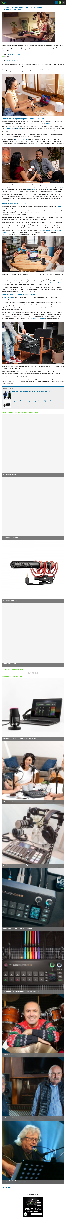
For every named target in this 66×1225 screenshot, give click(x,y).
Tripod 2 (52, 282)
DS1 (59, 282)
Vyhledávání (56, 2)
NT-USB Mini (41, 230)
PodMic (34, 318)
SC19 (33, 189)
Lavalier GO (10, 128)
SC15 (27, 189)
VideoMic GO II (58, 230)
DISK (3, 56)
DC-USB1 (12, 312)
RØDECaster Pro (8, 297)
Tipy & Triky (17, 54)
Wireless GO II (6, 232)
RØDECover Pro (49, 375)
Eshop (60, 2)
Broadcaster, (13, 320)
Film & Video (10, 54)
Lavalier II (19, 128)
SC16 (61, 187)
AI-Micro (48, 123)
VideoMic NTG (49, 230)
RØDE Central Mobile (21, 139)
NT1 (5, 320)
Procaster (42, 318)
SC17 (6, 189)
